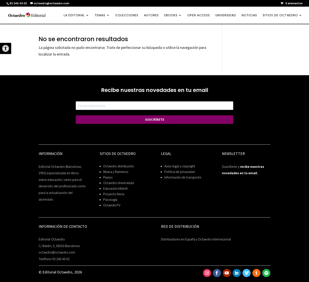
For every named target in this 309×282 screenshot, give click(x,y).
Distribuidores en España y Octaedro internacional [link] (196, 239)
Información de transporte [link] (182, 177)
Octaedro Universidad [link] (118, 183)
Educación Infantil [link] (115, 188)
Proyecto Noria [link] (113, 194)
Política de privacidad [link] (179, 172)
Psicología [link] (110, 199)
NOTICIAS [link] (249, 15)
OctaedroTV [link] (111, 205)
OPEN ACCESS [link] (198, 15)
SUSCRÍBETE (154, 119)
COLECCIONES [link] (126, 15)
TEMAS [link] (100, 15)
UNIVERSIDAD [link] (225, 15)
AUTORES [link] (151, 15)
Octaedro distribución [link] (118, 166)
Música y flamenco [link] (115, 172)
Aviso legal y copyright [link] (179, 166)
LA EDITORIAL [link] (74, 15)
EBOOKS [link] (170, 15)
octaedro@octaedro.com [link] (57, 252)
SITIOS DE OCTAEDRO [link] (280, 15)
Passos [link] (107, 177)
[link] (5, 48)
